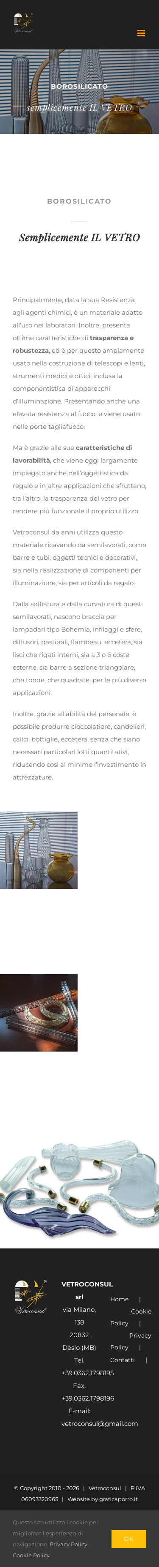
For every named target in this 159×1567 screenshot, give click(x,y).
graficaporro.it (118, 1499)
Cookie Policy (130, 1317)
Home (119, 1299)
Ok (129, 1538)
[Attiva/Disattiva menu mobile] (141, 33)
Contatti (122, 1360)
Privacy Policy (130, 1341)
